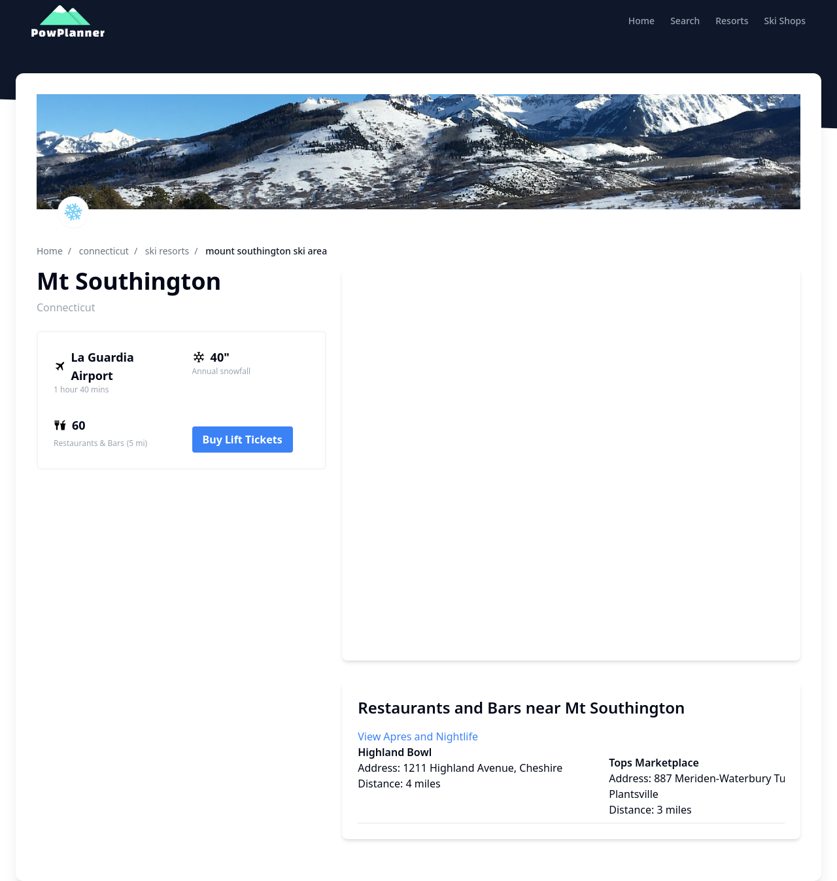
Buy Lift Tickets (242, 439)
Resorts (731, 20)
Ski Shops (785, 20)
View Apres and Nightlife (418, 736)
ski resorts (167, 251)
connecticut (104, 251)
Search (685, 20)
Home (641, 20)
